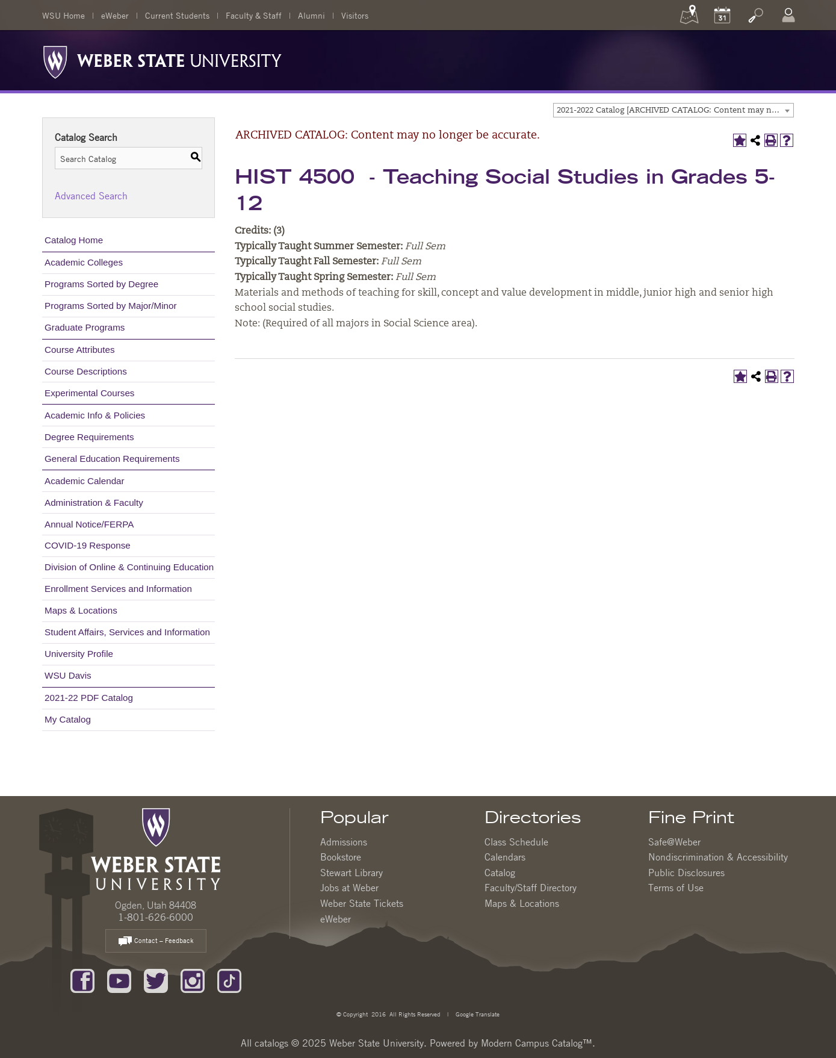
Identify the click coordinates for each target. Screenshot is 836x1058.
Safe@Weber (674, 842)
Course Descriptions (86, 371)
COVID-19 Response (88, 545)
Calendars (505, 857)
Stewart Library (351, 873)
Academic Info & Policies (95, 415)
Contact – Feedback (156, 941)
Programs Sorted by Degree (101, 284)
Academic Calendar (85, 481)
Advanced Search (91, 196)
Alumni (311, 15)
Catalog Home (74, 240)
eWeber (115, 15)
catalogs (271, 1043)
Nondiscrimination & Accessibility (718, 857)
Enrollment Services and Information (118, 588)
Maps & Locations (81, 610)
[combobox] (673, 110)
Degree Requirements (89, 437)
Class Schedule (516, 842)
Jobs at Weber (349, 888)
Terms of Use (676, 888)
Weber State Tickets (361, 903)
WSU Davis (68, 675)
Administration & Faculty (94, 502)
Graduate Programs (85, 327)
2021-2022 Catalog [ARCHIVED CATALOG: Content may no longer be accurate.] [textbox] (675, 110)
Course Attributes (80, 349)
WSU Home (63, 15)
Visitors (354, 15)
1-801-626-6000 (155, 917)
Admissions (343, 842)
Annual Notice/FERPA (89, 524)
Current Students (177, 15)
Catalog (500, 873)
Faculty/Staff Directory (531, 888)
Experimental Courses (89, 393)
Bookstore (340, 857)
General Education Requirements (112, 458)
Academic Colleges (84, 262)
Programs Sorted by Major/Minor (110, 305)
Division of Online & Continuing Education (129, 567)
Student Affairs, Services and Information (127, 632)
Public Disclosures (686, 873)
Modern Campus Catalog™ (536, 1043)
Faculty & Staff (254, 15)
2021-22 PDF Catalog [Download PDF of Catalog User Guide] (89, 697)
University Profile (79, 654)
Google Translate (477, 1014)
